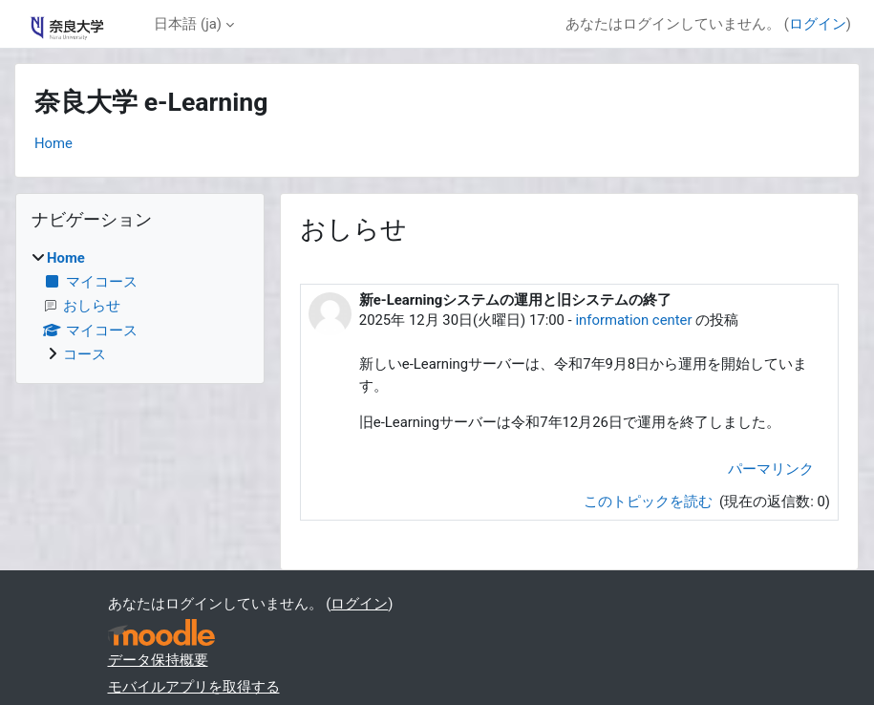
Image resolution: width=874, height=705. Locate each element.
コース (84, 354)
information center (633, 320)
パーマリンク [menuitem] (771, 469)
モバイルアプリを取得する (194, 686)
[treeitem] (140, 306)
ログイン (817, 23)
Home (53, 143)
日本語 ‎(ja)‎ (188, 23)
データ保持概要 (158, 660)
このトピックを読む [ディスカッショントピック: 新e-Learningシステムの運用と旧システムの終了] (650, 501)
